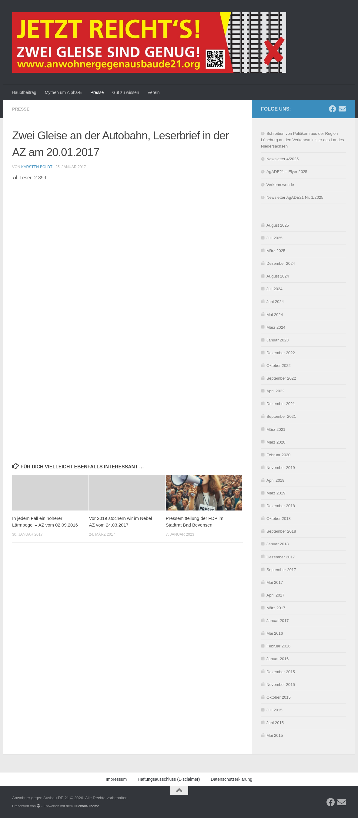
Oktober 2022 (278, 365)
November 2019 (280, 467)
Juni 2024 (275, 301)
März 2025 (275, 250)
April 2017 (275, 595)
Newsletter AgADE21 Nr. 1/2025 (294, 197)
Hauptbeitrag (24, 92)
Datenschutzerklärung (266, 810)
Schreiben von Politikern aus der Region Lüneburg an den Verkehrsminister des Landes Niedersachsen (302, 139)
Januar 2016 (277, 659)
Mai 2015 (274, 735)
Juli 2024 (274, 289)
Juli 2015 (274, 710)
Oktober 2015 (278, 697)
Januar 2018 (277, 544)
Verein (154, 92)
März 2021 (275, 429)
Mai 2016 (274, 633)
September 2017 (281, 569)
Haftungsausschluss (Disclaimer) (169, 779)
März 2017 (275, 608)
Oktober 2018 (278, 518)
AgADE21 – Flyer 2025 (286, 171)
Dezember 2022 (280, 353)
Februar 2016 (278, 646)
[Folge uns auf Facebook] (332, 108)
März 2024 (275, 327)
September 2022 (281, 378)
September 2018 (281, 531)
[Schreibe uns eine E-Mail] (342, 108)
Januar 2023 (277, 340)
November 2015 (280, 684)
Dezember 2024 (280, 263)
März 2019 (275, 493)
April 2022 (275, 391)
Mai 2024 (274, 314)
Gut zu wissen (125, 92)
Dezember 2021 (280, 403)
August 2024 (277, 276)
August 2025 (277, 225)
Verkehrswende (280, 184)
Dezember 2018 (280, 506)
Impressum (296, 810)
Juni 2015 (275, 722)
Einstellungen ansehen (322, 796)
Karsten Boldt (36, 167)
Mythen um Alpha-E (63, 92)
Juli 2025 (274, 238)
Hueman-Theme (86, 806)
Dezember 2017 (280, 557)
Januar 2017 (277, 620)
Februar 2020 (278, 455)
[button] (346, 745)
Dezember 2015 (280, 672)
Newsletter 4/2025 (282, 159)
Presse (97, 92)
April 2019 (275, 480)
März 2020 (275, 442)
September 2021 (281, 416)
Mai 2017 (274, 582)
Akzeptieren (224, 796)
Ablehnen (270, 796)
